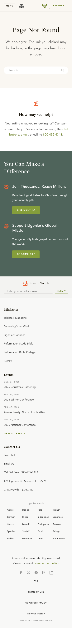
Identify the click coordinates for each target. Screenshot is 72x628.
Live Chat (9, 455)
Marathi (26, 524)
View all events (14, 433)
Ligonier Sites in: (36, 503)
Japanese (58, 516)
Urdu (40, 538)
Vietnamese (59, 538)
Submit (61, 291)
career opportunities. (46, 563)
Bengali (26, 509)
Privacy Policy (36, 614)
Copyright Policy (36, 603)
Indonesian (43, 516)
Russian (57, 524)
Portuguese (44, 524)
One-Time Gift (26, 254)
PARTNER (58, 5)
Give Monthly (26, 210)
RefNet (8, 361)
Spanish (11, 531)
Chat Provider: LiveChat (18, 489)
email (24, 134)
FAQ (36, 581)
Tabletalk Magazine (15, 317)
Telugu (56, 531)
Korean (10, 524)
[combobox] (36, 70)
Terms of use (36, 592)
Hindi (25, 516)
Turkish (10, 538)
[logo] (21, 6)
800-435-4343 (52, 134)
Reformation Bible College (20, 352)
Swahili (26, 531)
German (11, 516)
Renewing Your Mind (16, 326)
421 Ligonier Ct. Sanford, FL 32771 (25, 481)
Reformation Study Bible (18, 343)
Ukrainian (27, 538)
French (56, 509)
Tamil (40, 531)
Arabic (10, 509)
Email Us (9, 463)
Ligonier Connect (14, 335)
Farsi (40, 509)
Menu (9, 5)
